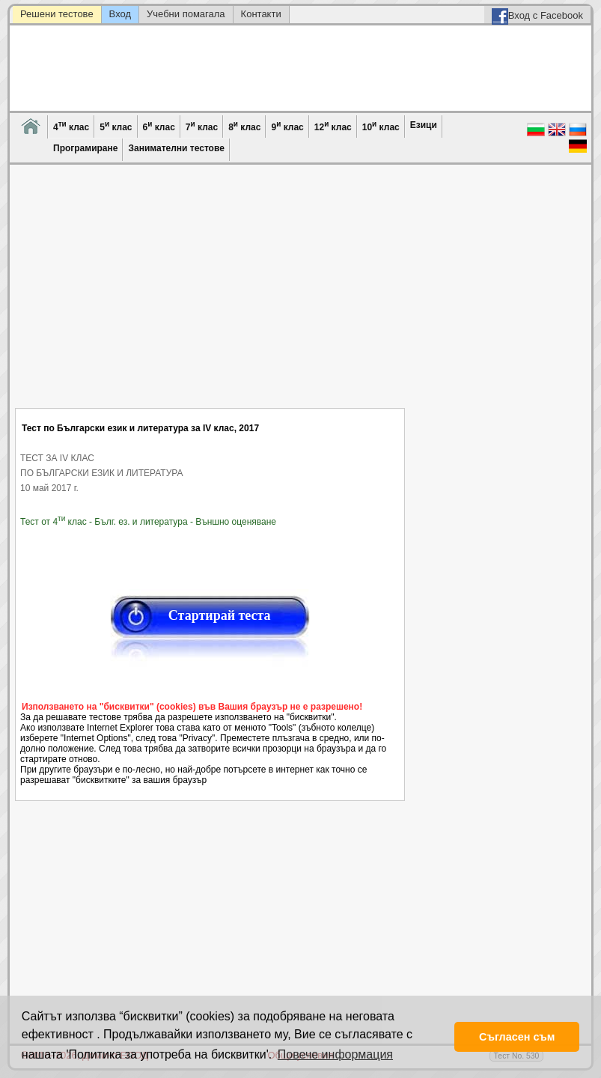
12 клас (333, 126)
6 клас (159, 126)
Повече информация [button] (335, 1054)
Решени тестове (57, 13)
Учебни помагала (186, 13)
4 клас (71, 126)
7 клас (202, 126)
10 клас (381, 126)
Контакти (261, 13)
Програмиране (85, 148)
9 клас (287, 126)
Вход (120, 13)
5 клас (116, 126)
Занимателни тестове (176, 148)
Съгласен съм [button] (517, 1037)
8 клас (244, 126)
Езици (423, 125)
